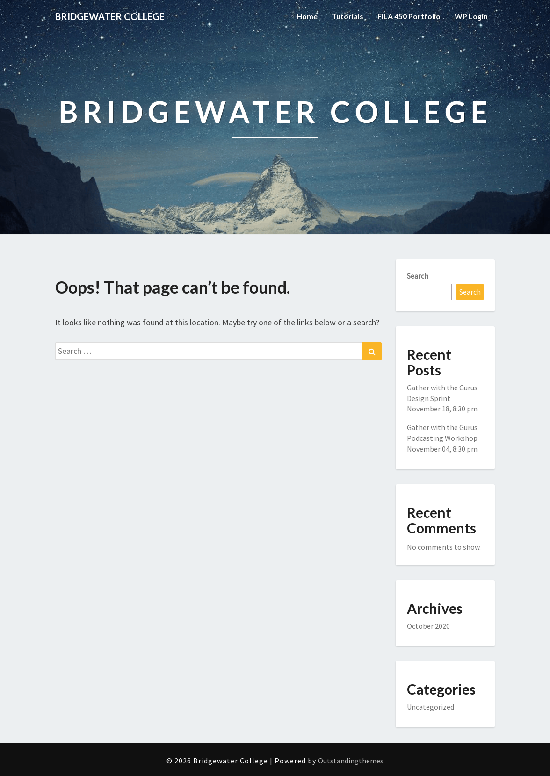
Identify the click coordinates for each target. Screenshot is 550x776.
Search (417, 275)
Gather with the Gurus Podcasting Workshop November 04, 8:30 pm (442, 438)
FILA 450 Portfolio (409, 16)
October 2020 (428, 626)
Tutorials (347, 16)
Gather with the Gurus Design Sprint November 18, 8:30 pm (442, 398)
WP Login (471, 16)
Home (307, 16)
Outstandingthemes (351, 760)
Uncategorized (430, 706)
